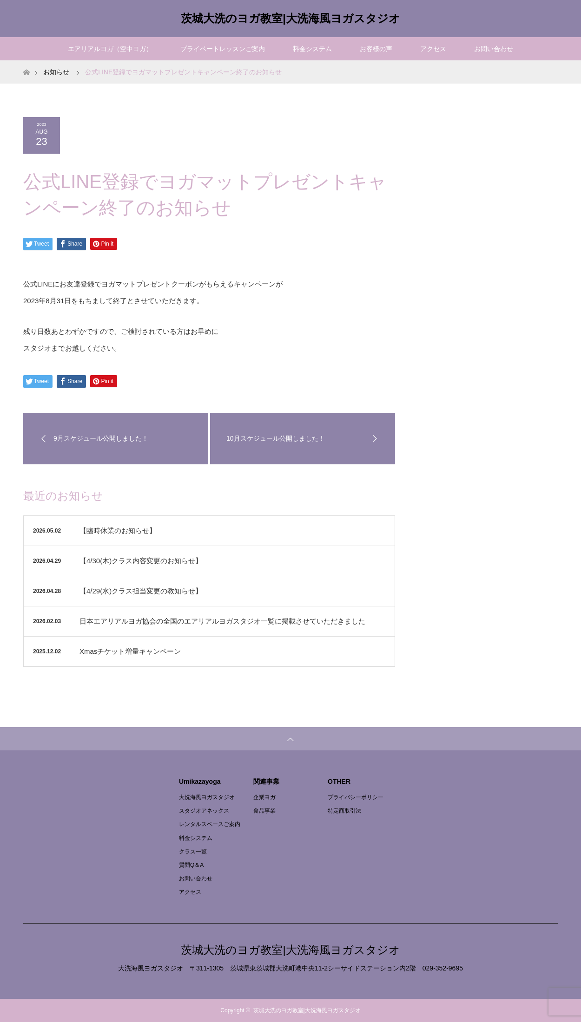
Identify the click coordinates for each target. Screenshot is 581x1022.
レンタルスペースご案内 (209, 824)
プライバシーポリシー (355, 797)
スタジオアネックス (204, 810)
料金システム (312, 48)
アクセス (433, 48)
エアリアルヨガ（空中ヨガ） (110, 48)
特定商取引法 (344, 810)
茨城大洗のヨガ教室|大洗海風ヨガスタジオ (290, 18)
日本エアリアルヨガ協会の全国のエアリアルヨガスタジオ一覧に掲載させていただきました (222, 621)
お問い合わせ (493, 48)
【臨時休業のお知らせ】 (117, 530)
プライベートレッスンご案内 (222, 48)
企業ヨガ (264, 797)
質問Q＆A (191, 865)
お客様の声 (376, 48)
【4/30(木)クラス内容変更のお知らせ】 (140, 561)
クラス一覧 (193, 851)
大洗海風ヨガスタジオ (207, 797)
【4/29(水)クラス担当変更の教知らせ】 (140, 591)
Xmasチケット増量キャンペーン (130, 651)
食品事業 (264, 810)
